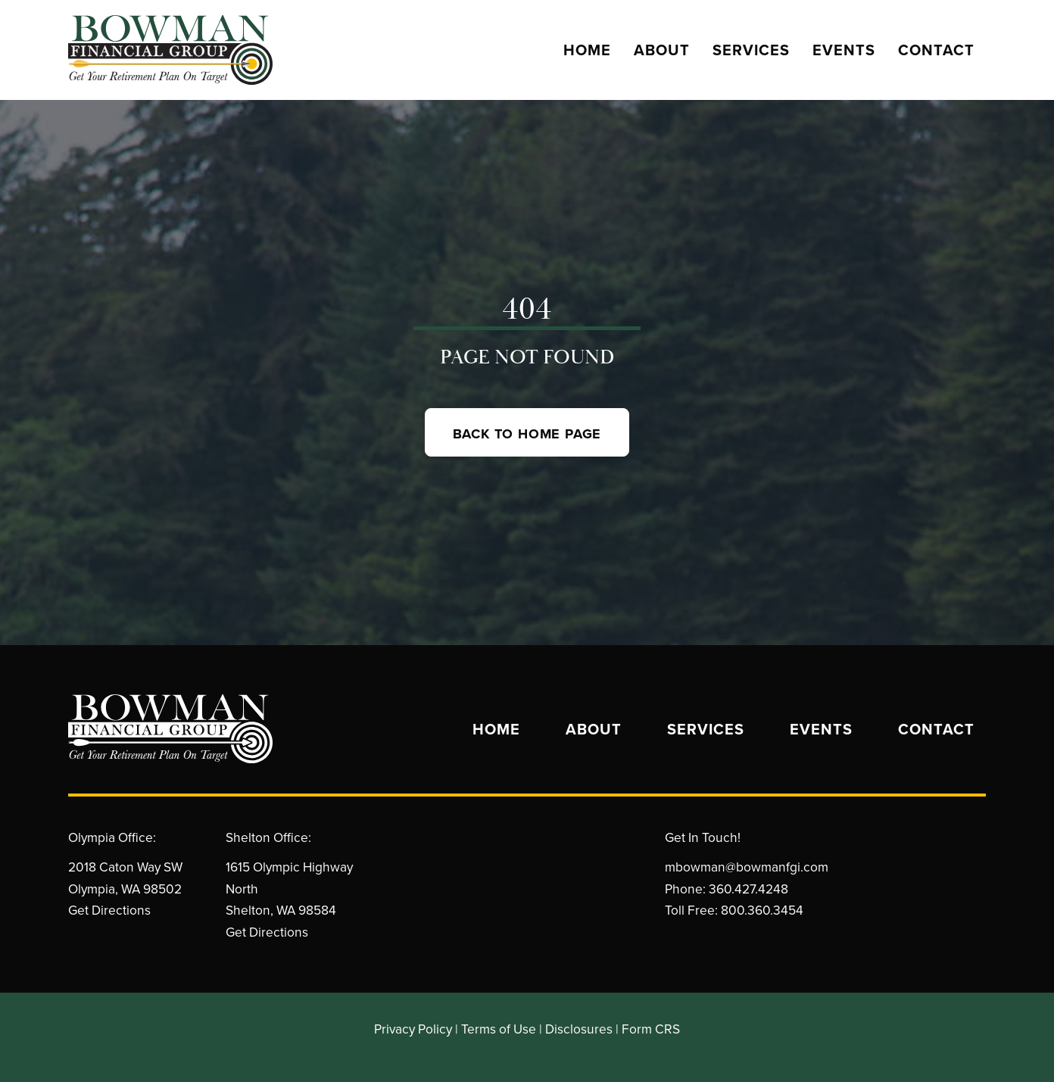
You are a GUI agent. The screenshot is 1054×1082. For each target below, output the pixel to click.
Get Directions (109, 909)
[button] (527, 432)
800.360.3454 (762, 909)
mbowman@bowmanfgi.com (746, 866)
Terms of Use (498, 1028)
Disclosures (579, 1028)
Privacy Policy (413, 1028)
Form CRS (651, 1028)
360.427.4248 (748, 888)
